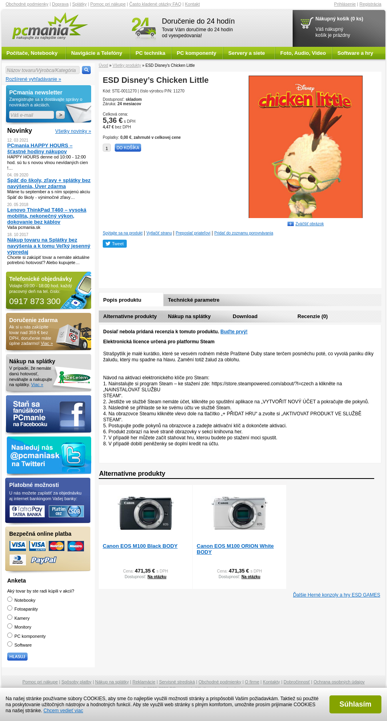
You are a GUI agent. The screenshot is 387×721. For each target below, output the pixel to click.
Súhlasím (355, 704)
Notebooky (21, 600)
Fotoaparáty (22, 609)
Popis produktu (122, 300)
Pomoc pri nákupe (108, 4)
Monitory (19, 627)
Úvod (103, 65)
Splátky (79, 4)
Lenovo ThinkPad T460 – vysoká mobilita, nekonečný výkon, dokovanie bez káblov (46, 216)
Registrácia (370, 4)
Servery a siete (246, 53)
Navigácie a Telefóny (96, 53)
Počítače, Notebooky (32, 53)
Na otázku (157, 577)
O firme (252, 681)
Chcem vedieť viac (63, 710)
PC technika (150, 53)
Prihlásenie (345, 4)
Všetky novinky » (73, 131)
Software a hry (355, 53)
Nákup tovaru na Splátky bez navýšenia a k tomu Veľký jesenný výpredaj (48, 246)
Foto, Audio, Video (303, 53)
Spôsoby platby (77, 681)
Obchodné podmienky (27, 4)
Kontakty (271, 681)
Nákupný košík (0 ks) (339, 19)
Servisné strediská (177, 681)
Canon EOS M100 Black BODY (140, 546)
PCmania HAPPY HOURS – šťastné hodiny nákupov (39, 148)
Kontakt (192, 4)
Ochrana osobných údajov (339, 681)
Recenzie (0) (312, 316)
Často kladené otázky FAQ (155, 4)
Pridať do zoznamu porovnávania (243, 233)
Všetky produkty (126, 65)
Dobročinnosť (296, 681)
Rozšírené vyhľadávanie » (33, 79)
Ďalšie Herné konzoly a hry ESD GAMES (336, 595)
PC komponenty (196, 53)
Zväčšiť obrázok (309, 224)
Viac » (47, 343)
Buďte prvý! (233, 331)
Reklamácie (143, 681)
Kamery (18, 618)
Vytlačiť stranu (159, 233)
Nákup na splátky (189, 316)
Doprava (60, 4)
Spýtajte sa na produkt (123, 233)
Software (19, 645)
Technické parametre (193, 300)
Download (245, 316)
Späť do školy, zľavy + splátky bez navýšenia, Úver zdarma (49, 183)
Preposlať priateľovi (193, 233)
